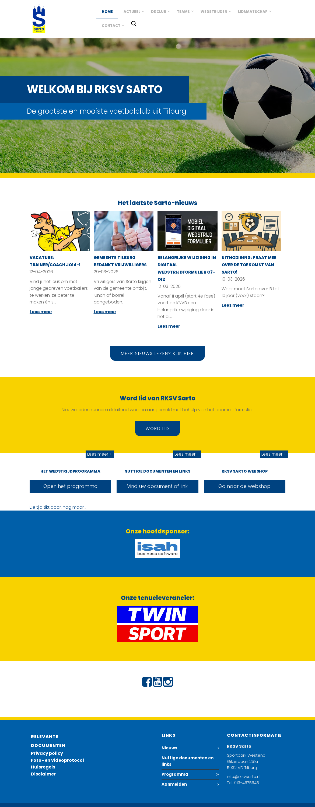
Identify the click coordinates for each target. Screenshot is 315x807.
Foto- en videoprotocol (57, 760)
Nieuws (169, 748)
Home (107, 11)
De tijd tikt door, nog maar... (58, 507)
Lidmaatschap (253, 11)
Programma (175, 774)
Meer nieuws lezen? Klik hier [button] (157, 353)
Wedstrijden (214, 11)
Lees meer (41, 312)
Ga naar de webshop (244, 486)
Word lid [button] (157, 428)
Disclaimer (43, 774)
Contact (111, 25)
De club (158, 11)
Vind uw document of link (157, 486)
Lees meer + (99, 454)
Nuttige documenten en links (188, 761)
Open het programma (70, 486)
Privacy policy (47, 753)
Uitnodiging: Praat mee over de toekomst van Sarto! (249, 265)
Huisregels (43, 767)
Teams (183, 11)
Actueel (132, 11)
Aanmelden (174, 784)
